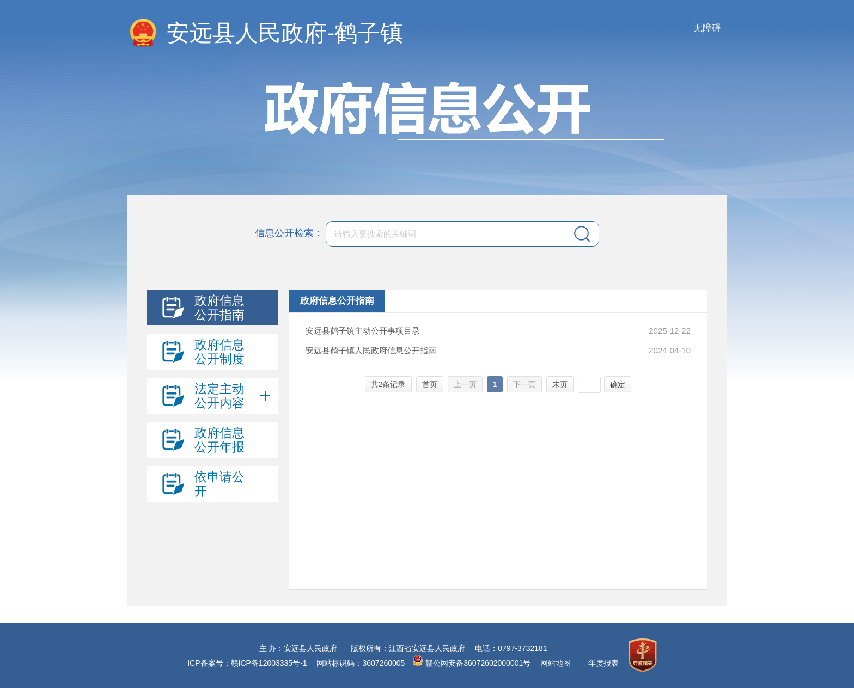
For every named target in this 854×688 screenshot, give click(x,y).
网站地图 (555, 663)
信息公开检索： (289, 233)
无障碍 (707, 28)
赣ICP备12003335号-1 (269, 663)
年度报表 (603, 663)
